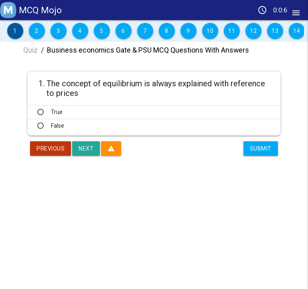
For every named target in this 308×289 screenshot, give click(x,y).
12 (253, 31)
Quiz (30, 50)
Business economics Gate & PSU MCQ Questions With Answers (148, 50)
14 (296, 31)
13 (275, 31)
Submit (261, 148)
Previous (50, 148)
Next (86, 148)
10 (210, 31)
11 (231, 31)
